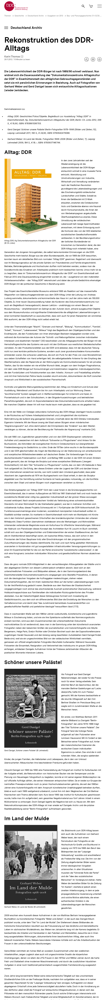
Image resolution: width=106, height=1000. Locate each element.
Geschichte (19, 16)
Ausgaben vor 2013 (55, 16)
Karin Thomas (13, 56)
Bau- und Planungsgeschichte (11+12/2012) (84, 16)
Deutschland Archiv (36, 16)
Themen (7, 16)
